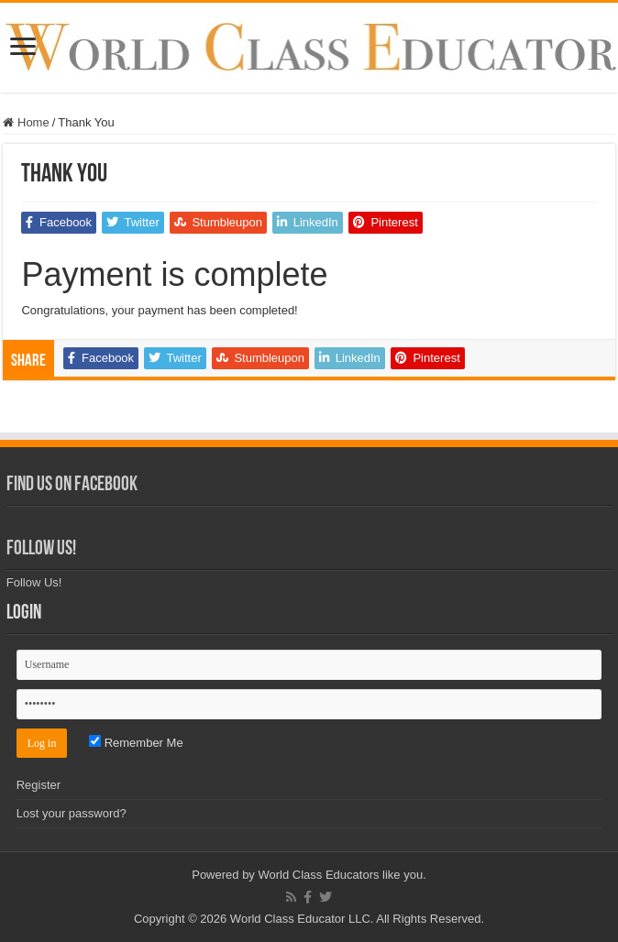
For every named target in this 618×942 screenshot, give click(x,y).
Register (39, 785)
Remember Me (136, 743)
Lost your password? (72, 813)
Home (26, 122)
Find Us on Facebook (72, 485)
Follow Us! (41, 549)
